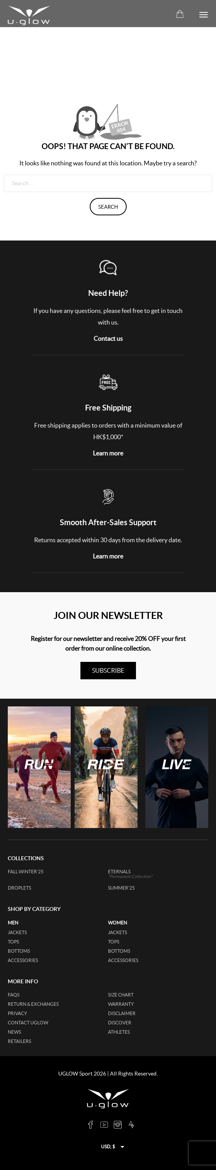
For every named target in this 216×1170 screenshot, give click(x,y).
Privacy (17, 1013)
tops (13, 941)
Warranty (121, 1004)
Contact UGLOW (28, 1022)
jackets (17, 932)
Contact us (108, 338)
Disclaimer (122, 1013)
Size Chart (121, 994)
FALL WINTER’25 (26, 871)
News (14, 1031)
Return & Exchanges (33, 1004)
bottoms (19, 951)
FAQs (13, 994)
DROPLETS (19, 887)
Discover (119, 1022)
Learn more (108, 453)
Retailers (19, 1041)
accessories (23, 960)
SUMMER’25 (121, 887)
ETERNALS (141, 874)
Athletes (119, 1031)
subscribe (108, 670)
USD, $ (108, 1146)
